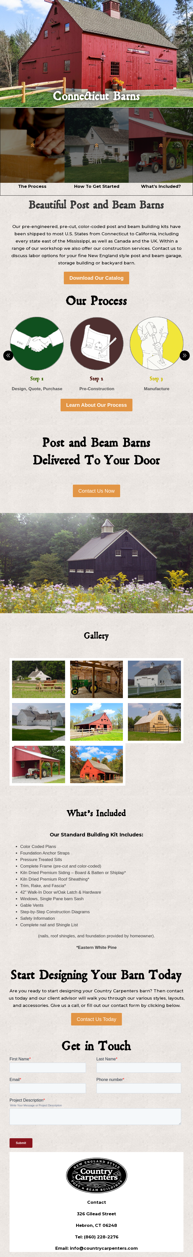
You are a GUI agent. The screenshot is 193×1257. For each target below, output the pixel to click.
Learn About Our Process (96, 405)
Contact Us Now (96, 491)
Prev (8, 356)
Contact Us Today (96, 1019)
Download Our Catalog (96, 278)
